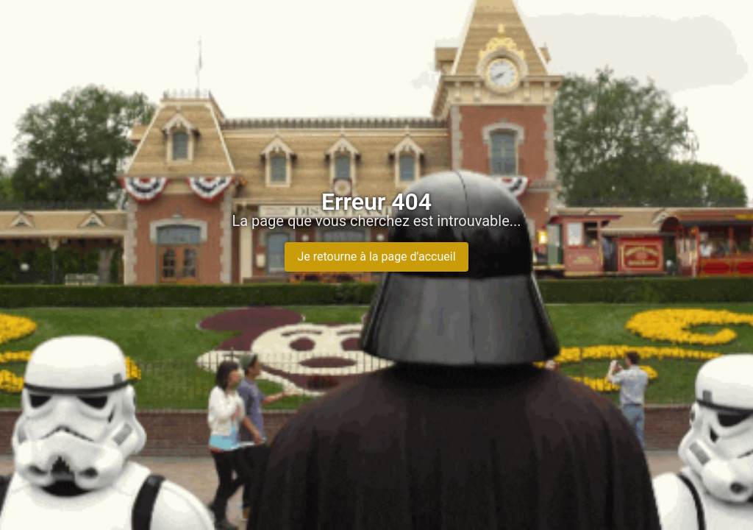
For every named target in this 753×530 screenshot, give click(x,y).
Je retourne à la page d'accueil (376, 257)
